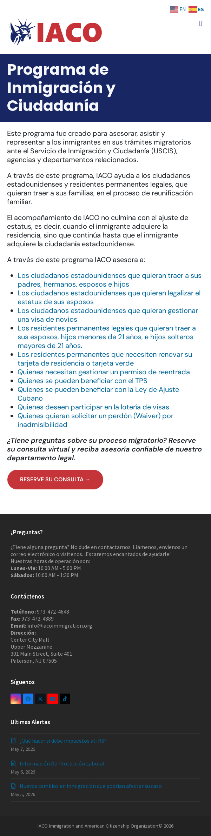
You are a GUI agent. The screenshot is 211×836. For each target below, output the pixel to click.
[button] (200, 23)
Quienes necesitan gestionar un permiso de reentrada (104, 371)
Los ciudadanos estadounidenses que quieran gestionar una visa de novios (108, 315)
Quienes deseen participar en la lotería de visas (93, 407)
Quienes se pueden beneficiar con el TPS (82, 380)
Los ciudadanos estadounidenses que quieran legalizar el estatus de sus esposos (109, 297)
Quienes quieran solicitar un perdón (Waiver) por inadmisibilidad (95, 420)
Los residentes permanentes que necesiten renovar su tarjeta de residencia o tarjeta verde (105, 359)
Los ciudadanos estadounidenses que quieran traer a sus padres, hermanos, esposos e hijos (110, 280)
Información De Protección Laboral (62, 763)
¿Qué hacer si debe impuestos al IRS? (63, 740)
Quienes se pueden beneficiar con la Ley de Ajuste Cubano (98, 394)
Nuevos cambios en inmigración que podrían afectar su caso (91, 785)
